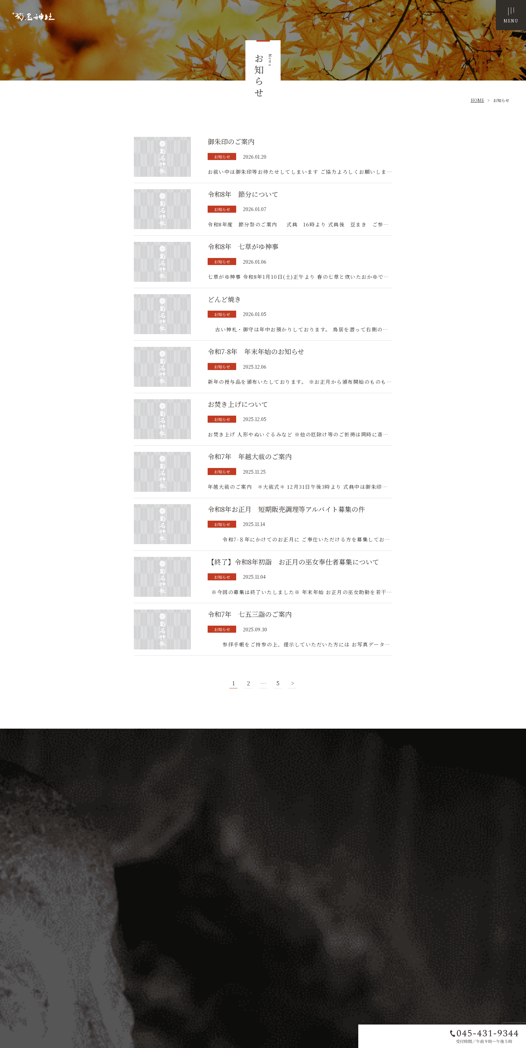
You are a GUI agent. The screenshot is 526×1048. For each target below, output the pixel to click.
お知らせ (501, 100)
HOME (477, 100)
